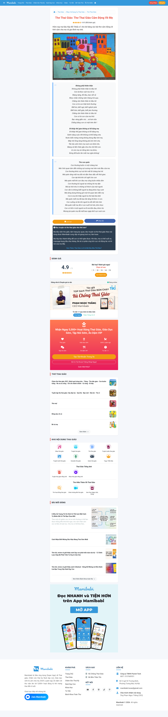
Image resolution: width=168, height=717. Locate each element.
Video (66, 3)
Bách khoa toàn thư (73, 694)
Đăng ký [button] (162, 3)
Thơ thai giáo (91, 12)
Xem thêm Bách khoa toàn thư (84, 579)
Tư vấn (71, 3)
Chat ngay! (77, 315)
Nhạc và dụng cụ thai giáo (75, 12)
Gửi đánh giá (101, 275)
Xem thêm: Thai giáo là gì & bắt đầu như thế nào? (84, 248)
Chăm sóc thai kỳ (39, 3)
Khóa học (59, 3)
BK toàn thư (79, 3)
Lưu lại (68, 222)
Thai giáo (29, 3)
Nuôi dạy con (50, 3)
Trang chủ (21, 3)
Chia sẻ (100, 221)
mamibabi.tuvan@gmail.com (131, 688)
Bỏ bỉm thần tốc (93, 677)
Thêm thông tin (89, 315)
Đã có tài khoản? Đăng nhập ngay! (84, 362)
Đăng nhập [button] (153, 3)
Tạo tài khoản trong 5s (84, 357)
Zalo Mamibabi (36, 697)
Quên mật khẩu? (84, 367)
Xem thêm (84, 432)
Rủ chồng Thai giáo (95, 674)
